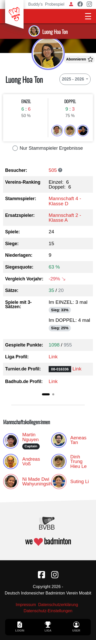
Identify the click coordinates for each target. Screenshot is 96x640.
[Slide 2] (53, 394)
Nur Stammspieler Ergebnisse (48, 148)
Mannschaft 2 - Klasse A (65, 217)
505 (53, 170)
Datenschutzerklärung (58, 604)
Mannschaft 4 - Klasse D (65, 201)
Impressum (26, 604)
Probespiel (55, 4)
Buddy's (35, 4)
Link (53, 356)
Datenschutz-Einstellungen (48, 611)
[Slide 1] (46, 394)
